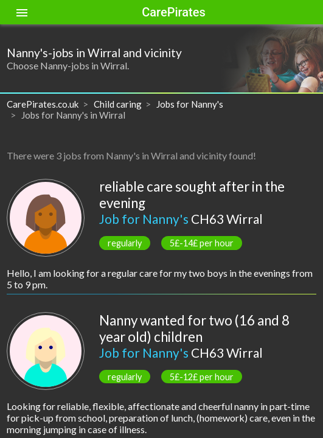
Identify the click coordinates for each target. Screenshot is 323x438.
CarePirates (173, 12)
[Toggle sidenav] (22, 12)
